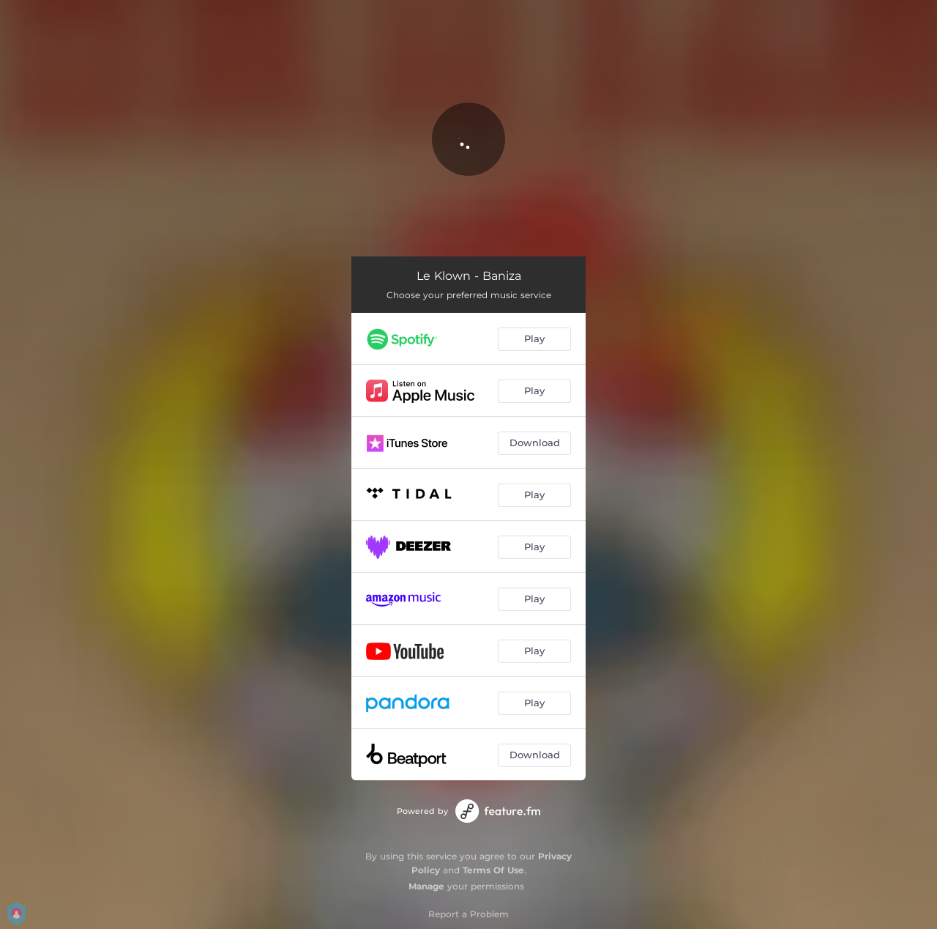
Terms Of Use (493, 870)
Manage (426, 886)
